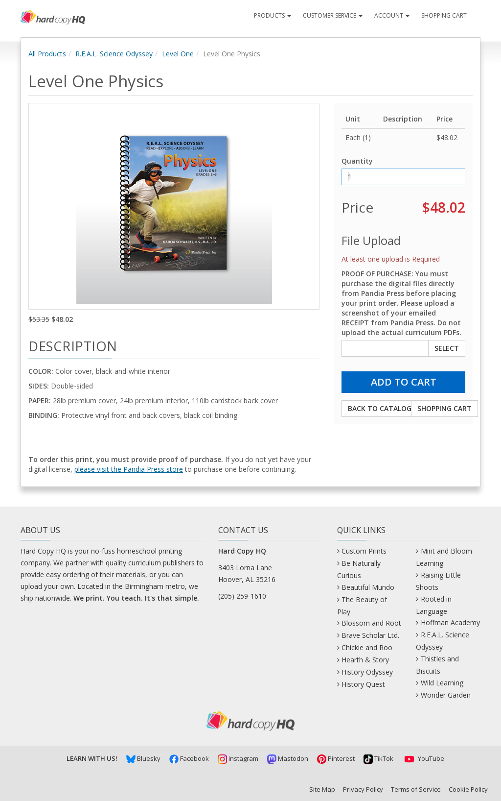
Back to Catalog (379, 408)
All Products (47, 53)
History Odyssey (367, 672)
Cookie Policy (468, 789)
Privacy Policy (363, 789)
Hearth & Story (365, 659)
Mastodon (287, 758)
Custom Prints (364, 551)
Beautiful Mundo (368, 587)
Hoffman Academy (450, 622)
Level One (178, 53)
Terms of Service (416, 789)
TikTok (378, 758)
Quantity (357, 161)
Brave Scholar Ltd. (370, 635)
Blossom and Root (371, 623)
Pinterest (336, 758)
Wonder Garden (446, 695)
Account (392, 15)
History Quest (363, 684)
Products (272, 15)
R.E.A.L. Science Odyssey (114, 53)
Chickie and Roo (367, 647)
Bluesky (143, 758)
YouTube (423, 758)
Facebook (189, 758)
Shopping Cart (444, 15)
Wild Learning (442, 682)
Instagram (238, 758)
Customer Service (333, 15)
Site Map (322, 789)
